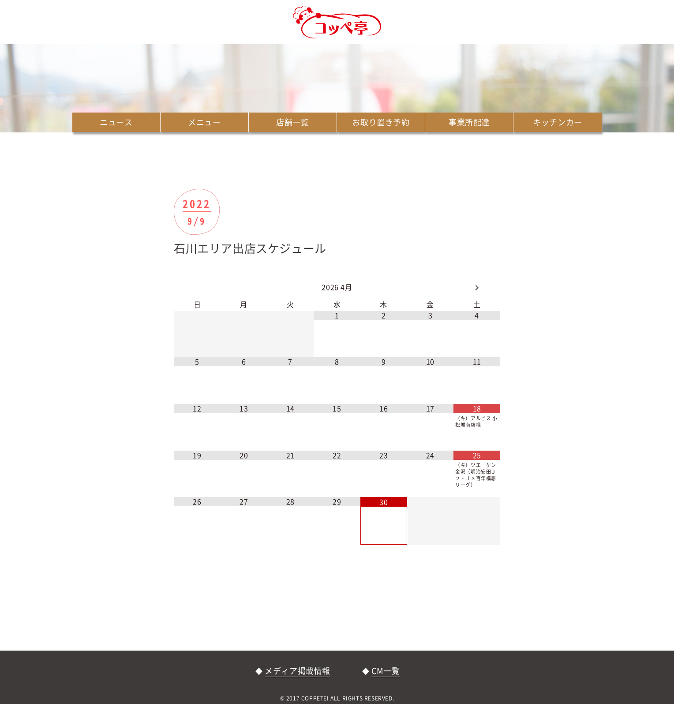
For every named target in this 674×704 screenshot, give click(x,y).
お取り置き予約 (380, 122)
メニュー (204, 122)
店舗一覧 (292, 122)
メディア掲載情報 (297, 671)
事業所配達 (469, 122)
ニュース (116, 122)
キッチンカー (557, 122)
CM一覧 (385, 671)
